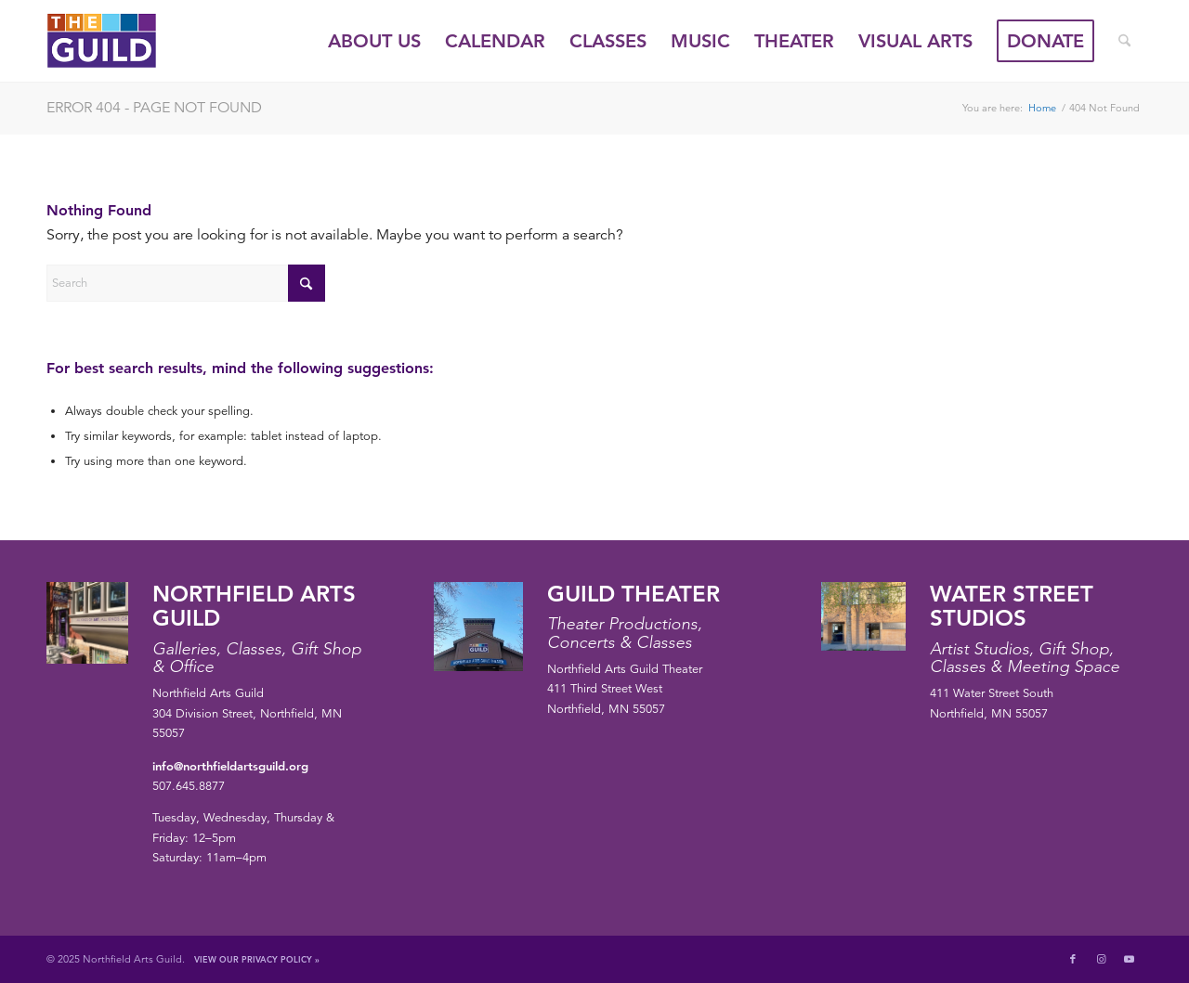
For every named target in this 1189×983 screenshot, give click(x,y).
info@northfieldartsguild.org (230, 765)
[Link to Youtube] (1129, 959)
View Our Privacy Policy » (257, 958)
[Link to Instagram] (1101, 959)
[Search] (1124, 41)
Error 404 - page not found (154, 107)
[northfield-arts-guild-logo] (135, 41)
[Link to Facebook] (1073, 959)
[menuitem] (374, 41)
